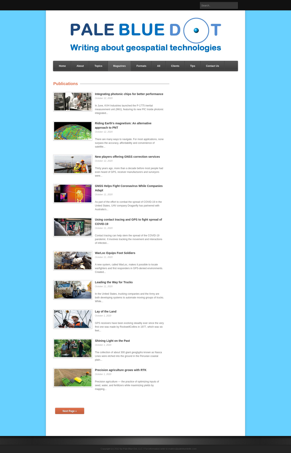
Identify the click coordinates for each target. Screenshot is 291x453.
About (80, 66)
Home (62, 66)
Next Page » (70, 411)
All (158, 66)
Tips (192, 66)
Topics (98, 66)
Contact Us (212, 66)
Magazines (119, 66)
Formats (141, 66)
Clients (175, 66)
